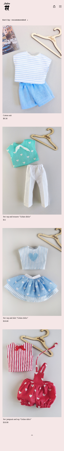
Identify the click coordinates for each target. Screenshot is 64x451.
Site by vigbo (32, 445)
